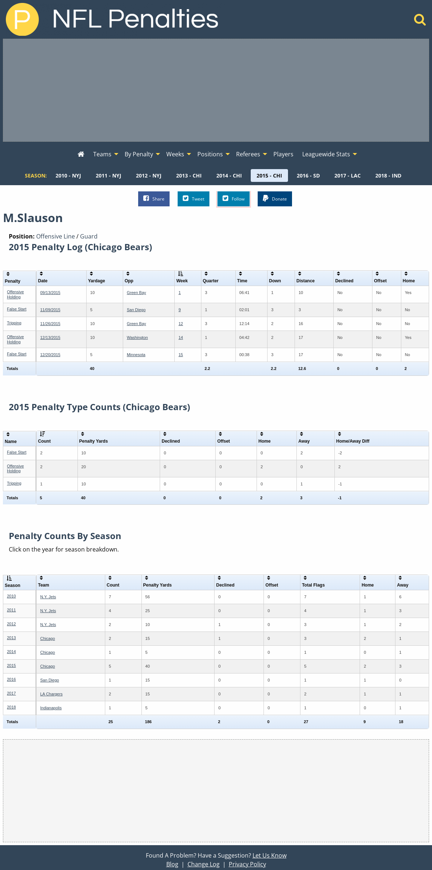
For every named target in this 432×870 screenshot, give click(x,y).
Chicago (47, 638)
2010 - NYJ (68, 175)
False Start (16, 309)
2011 (11, 610)
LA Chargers (51, 694)
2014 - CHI (229, 175)
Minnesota (136, 354)
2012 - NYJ (149, 175)
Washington (137, 337)
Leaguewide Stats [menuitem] (326, 154)
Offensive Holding (15, 294)
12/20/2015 (50, 354)
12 (180, 323)
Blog (172, 864)
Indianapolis (51, 708)
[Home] (420, 22)
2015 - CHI (269, 175)
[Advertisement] (216, 90)
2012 (11, 624)
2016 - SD (308, 175)
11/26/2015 (50, 323)
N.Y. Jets (48, 597)
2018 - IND (388, 175)
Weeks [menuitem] (175, 154)
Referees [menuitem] (248, 154)
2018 (11, 707)
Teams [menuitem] (102, 154)
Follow (234, 198)
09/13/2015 (50, 292)
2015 (11, 665)
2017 (11, 693)
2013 (11, 638)
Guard (89, 236)
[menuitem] (81, 154)
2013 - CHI (189, 175)
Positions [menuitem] (210, 154)
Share (153, 198)
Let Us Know (270, 855)
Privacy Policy (247, 864)
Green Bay (136, 292)
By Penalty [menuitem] (139, 154)
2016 (11, 679)
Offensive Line (55, 236)
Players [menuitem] (283, 154)
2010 (11, 596)
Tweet (193, 198)
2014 (11, 651)
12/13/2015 (50, 337)
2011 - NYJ (108, 175)
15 (180, 354)
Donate (275, 198)
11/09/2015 (50, 310)
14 (180, 337)
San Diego (136, 310)
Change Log (203, 864)
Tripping (14, 323)
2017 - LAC (347, 175)
